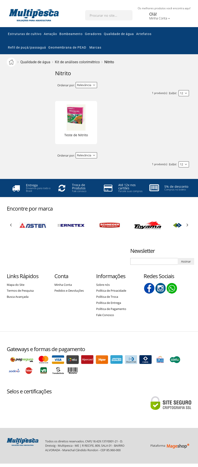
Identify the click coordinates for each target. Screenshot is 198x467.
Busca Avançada (17, 297)
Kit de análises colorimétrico (77, 62)
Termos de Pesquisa (20, 291)
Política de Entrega (108, 303)
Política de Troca (107, 297)
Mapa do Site (15, 285)
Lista (186, 85)
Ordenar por (65, 85)
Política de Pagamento (111, 309)
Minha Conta (63, 285)
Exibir (172, 93)
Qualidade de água (35, 62)
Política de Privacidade (111, 291)
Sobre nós (103, 285)
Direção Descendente (101, 85)
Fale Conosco (105, 315)
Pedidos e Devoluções (69, 291)
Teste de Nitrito (76, 135)
